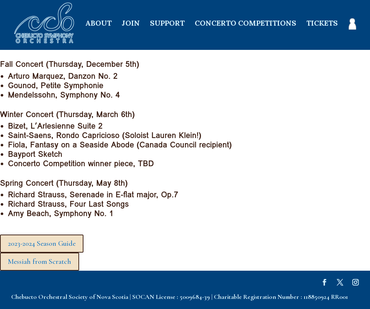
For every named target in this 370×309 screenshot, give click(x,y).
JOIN (131, 24)
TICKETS (322, 24)
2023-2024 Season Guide (42, 243)
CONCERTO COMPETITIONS (245, 24)
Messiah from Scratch (39, 261)
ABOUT (98, 24)
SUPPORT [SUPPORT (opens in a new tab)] (167, 24)
